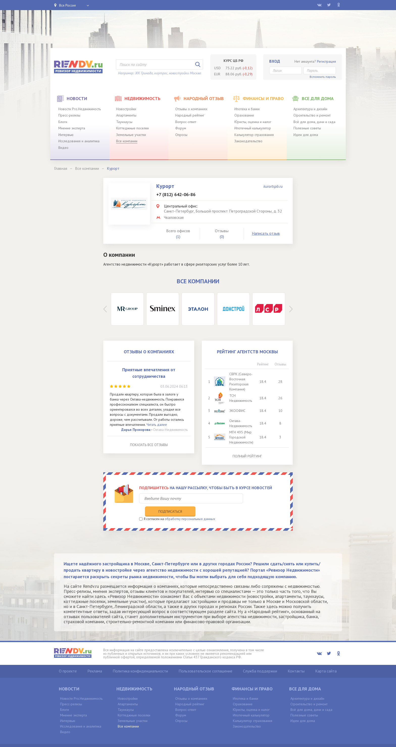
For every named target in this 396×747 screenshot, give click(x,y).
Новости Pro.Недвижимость (79, 109)
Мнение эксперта (71, 128)
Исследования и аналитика (79, 141)
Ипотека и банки (247, 109)
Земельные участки (131, 134)
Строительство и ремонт (312, 115)
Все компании (126, 141)
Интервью (65, 134)
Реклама (94, 660)
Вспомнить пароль (323, 77)
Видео (63, 147)
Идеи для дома (305, 134)
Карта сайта (326, 660)
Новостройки (126, 109)
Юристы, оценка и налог (252, 122)
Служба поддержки (260, 660)
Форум (180, 128)
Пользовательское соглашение (205, 660)
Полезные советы (307, 128)
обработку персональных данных (190, 508)
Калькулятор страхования (254, 134)
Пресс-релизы (69, 115)
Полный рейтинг (247, 456)
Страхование (244, 115)
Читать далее (156, 424)
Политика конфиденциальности (140, 660)
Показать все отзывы (149, 444)
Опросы (181, 134)
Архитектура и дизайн (310, 109)
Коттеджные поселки (132, 128)
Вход (274, 61)
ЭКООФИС (238, 410)
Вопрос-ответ (185, 122)
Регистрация (326, 61)
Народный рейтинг (189, 115)
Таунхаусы (124, 122)
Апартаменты (126, 115)
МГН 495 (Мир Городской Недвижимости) (242, 437)
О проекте (68, 660)
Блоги (62, 122)
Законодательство (248, 141)
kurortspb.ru (273, 186)
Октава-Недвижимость (170, 429)
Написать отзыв (266, 233)
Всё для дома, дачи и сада (314, 122)
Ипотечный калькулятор (252, 128)
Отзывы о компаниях (191, 109)
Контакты (296, 660)
